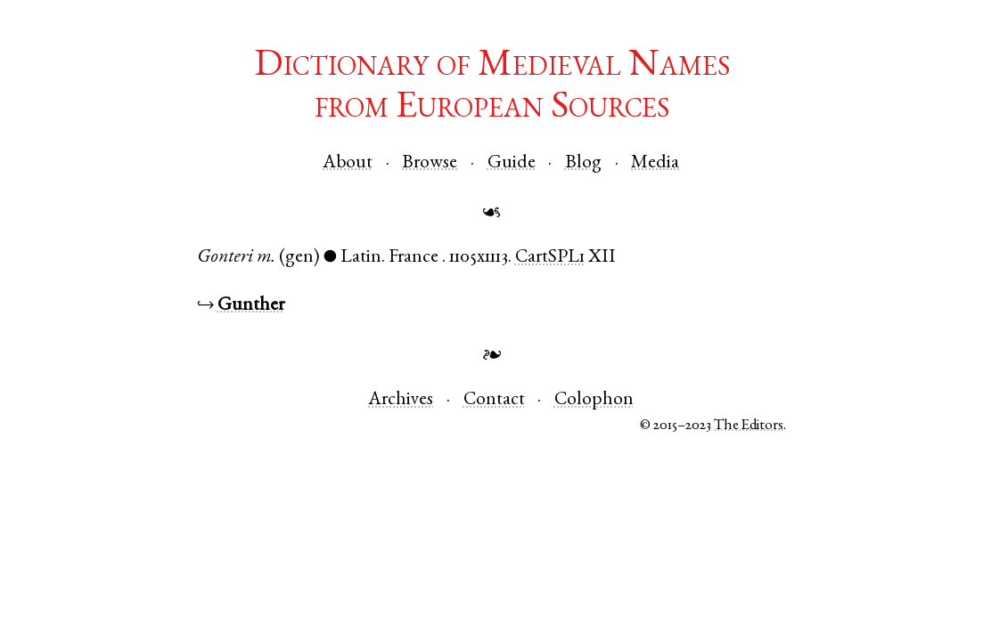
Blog (583, 163)
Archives (400, 400)
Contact (494, 400)
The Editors (748, 426)
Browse (429, 163)
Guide (511, 163)
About (348, 163)
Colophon (594, 400)
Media (655, 163)
